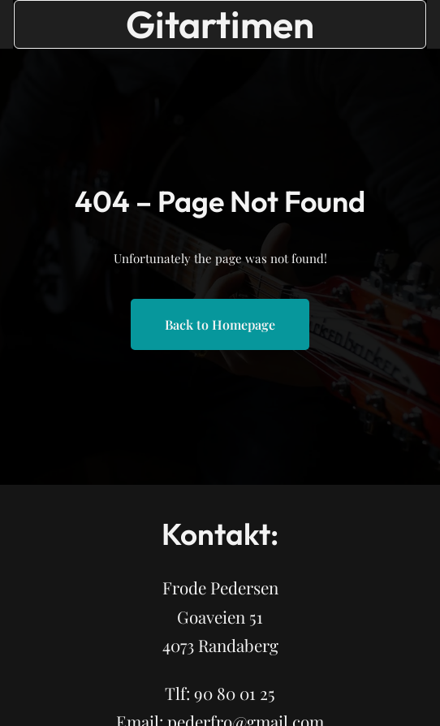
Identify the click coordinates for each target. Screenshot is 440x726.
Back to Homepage (220, 324)
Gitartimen (220, 24)
